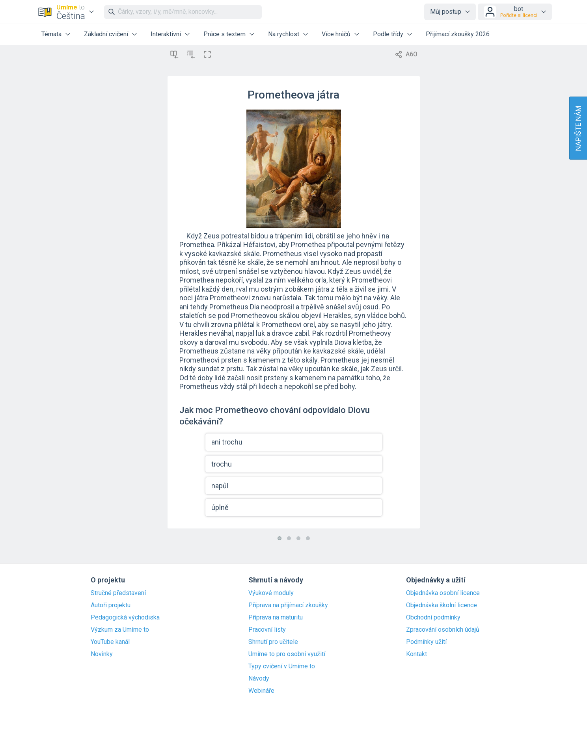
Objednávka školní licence (441, 605)
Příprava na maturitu (275, 617)
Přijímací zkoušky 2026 (458, 34)
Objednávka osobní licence (443, 593)
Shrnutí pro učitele (273, 641)
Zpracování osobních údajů (442, 629)
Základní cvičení (106, 34)
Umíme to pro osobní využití (286, 654)
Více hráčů (336, 34)
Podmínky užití (426, 641)
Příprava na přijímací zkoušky (288, 605)
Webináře (261, 690)
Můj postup (445, 11)
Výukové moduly (271, 593)
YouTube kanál (110, 641)
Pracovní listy (267, 629)
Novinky (102, 654)
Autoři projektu (110, 605)
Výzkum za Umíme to (120, 629)
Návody (258, 678)
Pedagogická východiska (125, 617)
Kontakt (416, 654)
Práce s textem (224, 34)
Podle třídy (388, 34)
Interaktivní (166, 34)
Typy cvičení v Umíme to (281, 666)
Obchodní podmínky (433, 617)
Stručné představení (118, 593)
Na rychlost (283, 34)
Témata (51, 34)
